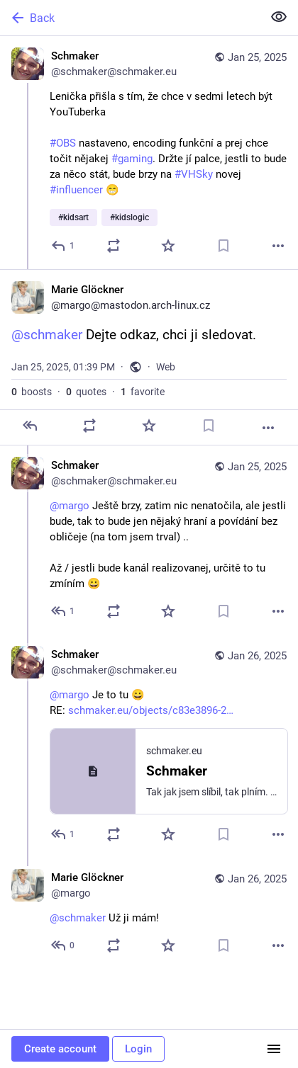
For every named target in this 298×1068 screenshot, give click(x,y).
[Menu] (274, 1049)
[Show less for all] (279, 17)
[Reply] (63, 245)
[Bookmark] (223, 245)
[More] (278, 245)
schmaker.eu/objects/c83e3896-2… (150, 710)
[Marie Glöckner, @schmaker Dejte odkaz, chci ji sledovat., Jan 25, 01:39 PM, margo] (149, 357)
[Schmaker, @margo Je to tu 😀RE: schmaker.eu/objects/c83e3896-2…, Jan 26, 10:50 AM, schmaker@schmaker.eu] (149, 746)
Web (165, 367)
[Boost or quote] (113, 245)
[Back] (130, 17)
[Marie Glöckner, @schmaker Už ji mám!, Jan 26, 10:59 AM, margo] (149, 913)
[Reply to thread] (63, 611)
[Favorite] (168, 245)
